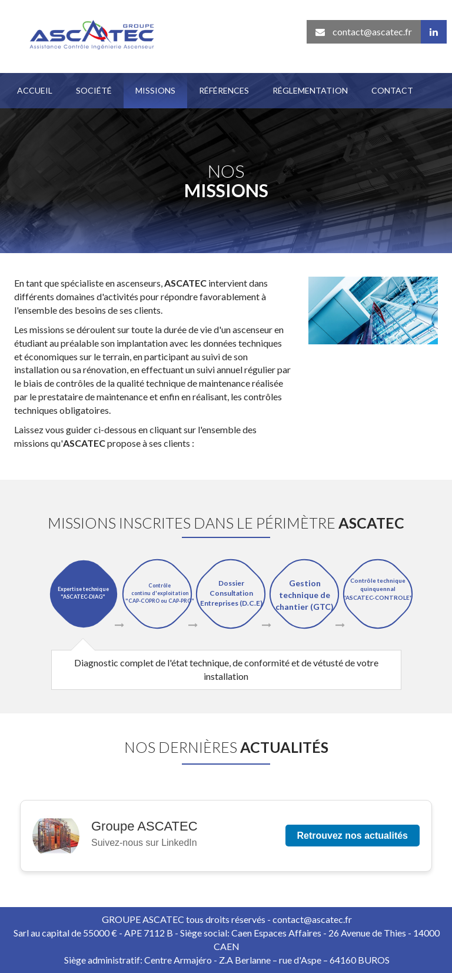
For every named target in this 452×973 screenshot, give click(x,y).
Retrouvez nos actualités (352, 836)
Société (94, 90)
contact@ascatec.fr (363, 31)
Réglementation (310, 90)
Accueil (34, 90)
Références (224, 90)
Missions (155, 90)
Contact (392, 90)
